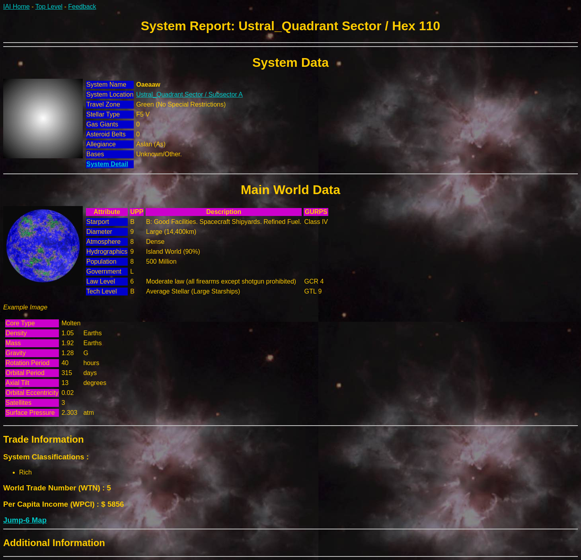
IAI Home (16, 6)
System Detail (107, 164)
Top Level (49, 6)
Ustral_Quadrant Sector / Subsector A (189, 94)
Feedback (82, 6)
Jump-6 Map (25, 520)
